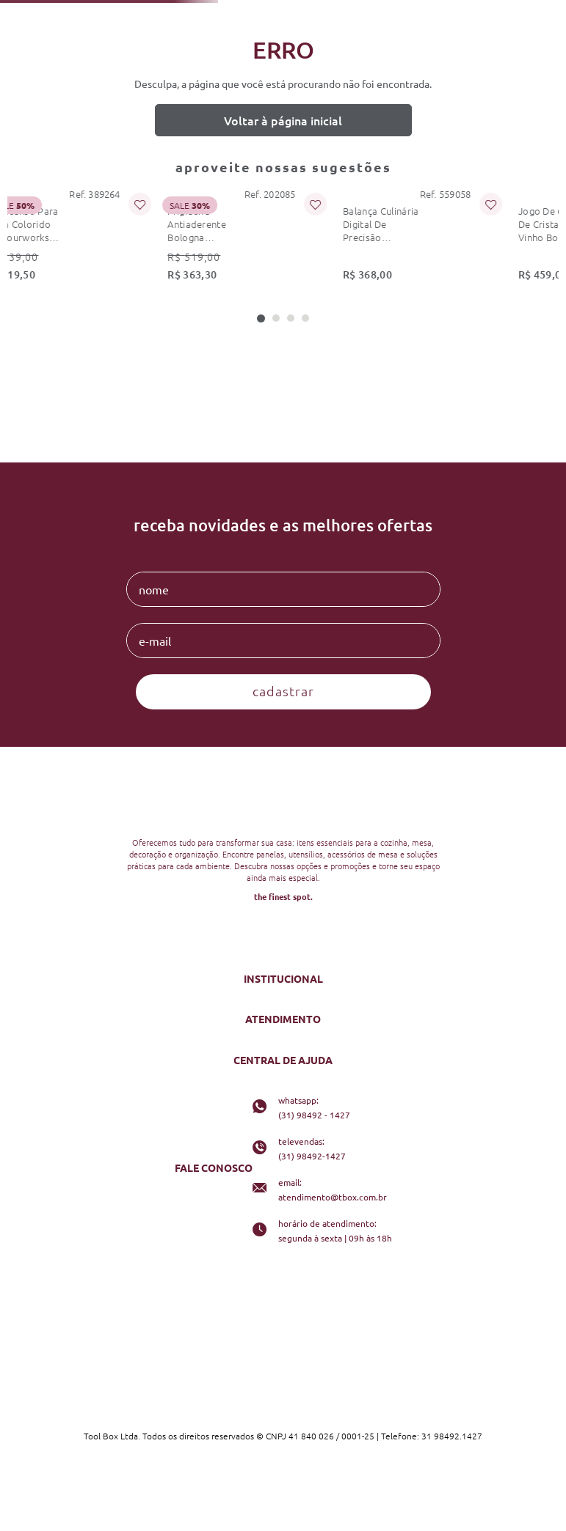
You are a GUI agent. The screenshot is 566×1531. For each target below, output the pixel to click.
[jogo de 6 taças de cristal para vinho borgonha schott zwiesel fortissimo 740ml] (464, 239)
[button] (261, 318)
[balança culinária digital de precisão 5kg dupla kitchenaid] (309, 239)
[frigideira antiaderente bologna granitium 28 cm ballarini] (154, 239)
